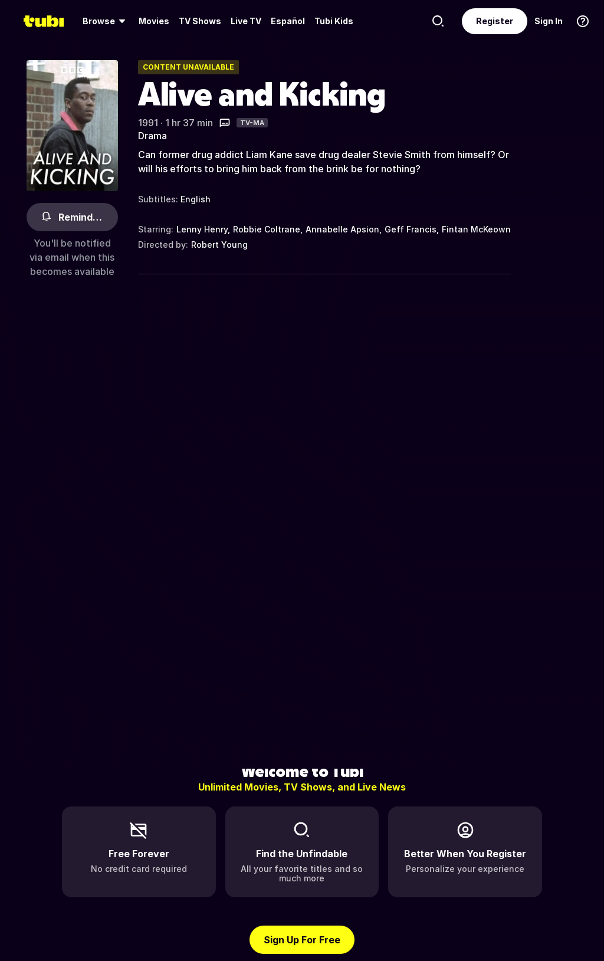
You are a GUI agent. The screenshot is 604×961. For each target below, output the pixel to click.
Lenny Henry (202, 229)
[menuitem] (106, 21)
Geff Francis (410, 229)
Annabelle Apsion (342, 229)
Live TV (246, 21)
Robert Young (219, 245)
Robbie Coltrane (266, 229)
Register (494, 21)
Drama (152, 136)
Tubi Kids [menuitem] (333, 21)
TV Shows (200, 21)
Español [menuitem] (288, 21)
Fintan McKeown (476, 229)
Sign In (548, 21)
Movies (154, 21)
